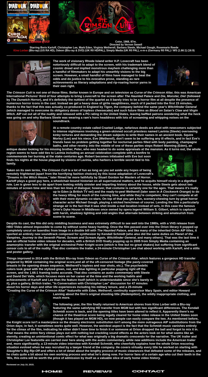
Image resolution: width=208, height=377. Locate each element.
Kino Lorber (21, 50)
